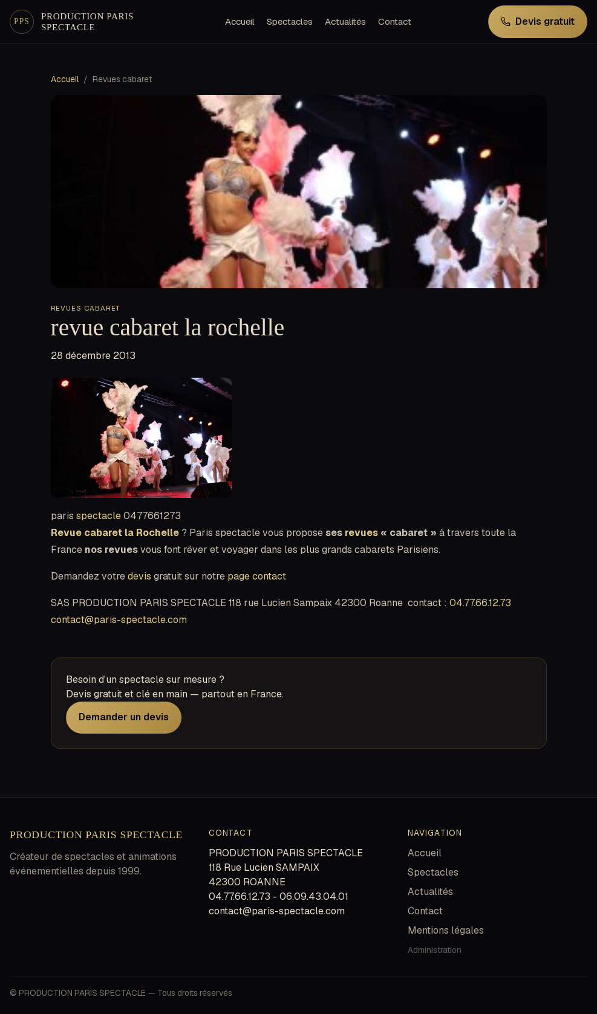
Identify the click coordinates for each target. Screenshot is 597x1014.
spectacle (98, 515)
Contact (394, 21)
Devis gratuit (538, 21)
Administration (435, 950)
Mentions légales (446, 930)
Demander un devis (124, 717)
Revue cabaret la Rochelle (115, 532)
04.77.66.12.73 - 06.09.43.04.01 (278, 896)
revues (361, 532)
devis (139, 576)
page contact (256, 576)
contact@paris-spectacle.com (119, 619)
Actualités (345, 21)
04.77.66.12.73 (480, 602)
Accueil (240, 21)
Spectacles (290, 21)
